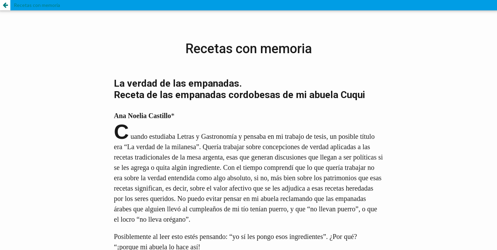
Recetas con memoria (37, 5)
